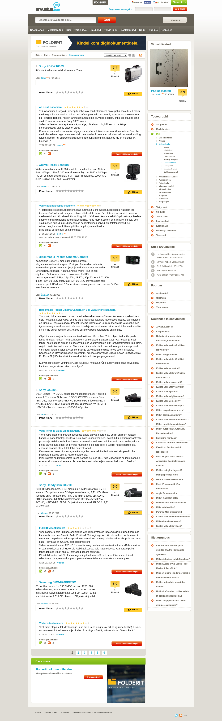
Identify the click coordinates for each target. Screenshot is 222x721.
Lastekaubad (128, 30)
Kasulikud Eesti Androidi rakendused (168, 449)
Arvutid (162, 141)
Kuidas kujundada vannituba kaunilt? (170, 584)
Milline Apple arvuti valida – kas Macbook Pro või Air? (171, 566)
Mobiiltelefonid (165, 138)
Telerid (166, 147)
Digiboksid (168, 150)
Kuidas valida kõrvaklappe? (170, 405)
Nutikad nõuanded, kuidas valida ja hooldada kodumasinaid (172, 593)
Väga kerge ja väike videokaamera (59, 430)
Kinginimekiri (162, 331)
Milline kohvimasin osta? (168, 521)
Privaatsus (65, 712)
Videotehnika (58, 55)
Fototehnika (164, 183)
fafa (43, 414)
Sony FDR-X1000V (51, 66)
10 (82, 92)
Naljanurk (161, 302)
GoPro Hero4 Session (54, 165)
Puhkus (153, 30)
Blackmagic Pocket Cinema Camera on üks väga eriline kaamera (77, 309)
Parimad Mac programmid (169, 512)
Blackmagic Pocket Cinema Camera (63, 257)
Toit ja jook (80, 30)
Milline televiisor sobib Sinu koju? (173, 559)
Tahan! (133, 93)
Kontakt (48, 712)
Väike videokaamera (51, 623)
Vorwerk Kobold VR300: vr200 (168, 262)
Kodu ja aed (162, 226)
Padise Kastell (161, 91)
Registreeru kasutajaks (120, 9)
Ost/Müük (161, 298)
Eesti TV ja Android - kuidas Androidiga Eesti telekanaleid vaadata (170, 461)
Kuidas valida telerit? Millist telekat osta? (170, 361)
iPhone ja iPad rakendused (169, 479)
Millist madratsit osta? (167, 498)
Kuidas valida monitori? (168, 368)
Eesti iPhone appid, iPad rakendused (168, 486)
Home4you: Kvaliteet (163, 270)
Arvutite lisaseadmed (168, 177)
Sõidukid (96, 30)
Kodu (142, 30)
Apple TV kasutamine (166, 493)
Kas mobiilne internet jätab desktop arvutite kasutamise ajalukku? (170, 550)
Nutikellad (163, 199)
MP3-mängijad (165, 189)
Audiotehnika (164, 180)
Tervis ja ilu (110, 30)
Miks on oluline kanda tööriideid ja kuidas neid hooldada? (173, 575)
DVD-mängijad (169, 156)
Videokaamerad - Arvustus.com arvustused (50, 7)
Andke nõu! (162, 293)
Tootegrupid (159, 116)
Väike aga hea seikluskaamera (57, 205)
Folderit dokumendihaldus (54, 669)
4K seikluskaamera (50, 107)
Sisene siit (171, 2)
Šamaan (45, 295)
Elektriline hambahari (166, 438)
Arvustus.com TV (164, 327)
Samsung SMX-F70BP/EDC (57, 582)
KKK (56, 712)
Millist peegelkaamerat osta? (170, 410)
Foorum (156, 285)
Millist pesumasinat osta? (169, 415)
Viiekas (44, 513)
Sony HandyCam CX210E (56, 485)
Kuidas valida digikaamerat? (170, 396)
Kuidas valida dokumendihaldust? (173, 516)
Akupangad (164, 202)
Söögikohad (37, 30)
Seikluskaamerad (171, 172)
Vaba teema (162, 307)
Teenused (166, 30)
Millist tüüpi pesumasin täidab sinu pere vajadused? (171, 602)
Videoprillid (168, 166)
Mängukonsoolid (166, 186)
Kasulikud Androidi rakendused (171, 443)
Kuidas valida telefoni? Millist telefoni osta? (170, 375)
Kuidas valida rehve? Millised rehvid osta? (170, 347)
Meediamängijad (170, 169)
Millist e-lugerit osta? (166, 354)
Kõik (38, 55)
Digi (68, 30)
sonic (43, 78)
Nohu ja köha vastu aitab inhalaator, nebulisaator (168, 338)
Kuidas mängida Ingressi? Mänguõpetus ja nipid (169, 472)
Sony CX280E (48, 390)
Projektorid (168, 153)
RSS (139, 55)
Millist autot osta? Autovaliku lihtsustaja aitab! (170, 431)
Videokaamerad (76, 55)
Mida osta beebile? (165, 507)
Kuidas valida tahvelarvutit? (170, 387)
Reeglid (38, 712)
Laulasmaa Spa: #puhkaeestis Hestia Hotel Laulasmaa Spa (168, 255)
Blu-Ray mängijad (171, 159)
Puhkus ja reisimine (166, 230)
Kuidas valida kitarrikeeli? (169, 526)
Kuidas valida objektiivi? (168, 401)
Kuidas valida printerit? (167, 391)
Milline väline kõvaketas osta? (171, 502)
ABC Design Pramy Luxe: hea (167, 275)
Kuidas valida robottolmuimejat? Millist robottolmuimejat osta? (172, 421)
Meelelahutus (55, 30)
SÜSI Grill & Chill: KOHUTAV (167, 266)
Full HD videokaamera (52, 528)
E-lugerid (163, 195)
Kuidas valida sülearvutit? (169, 382)
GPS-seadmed (165, 192)
